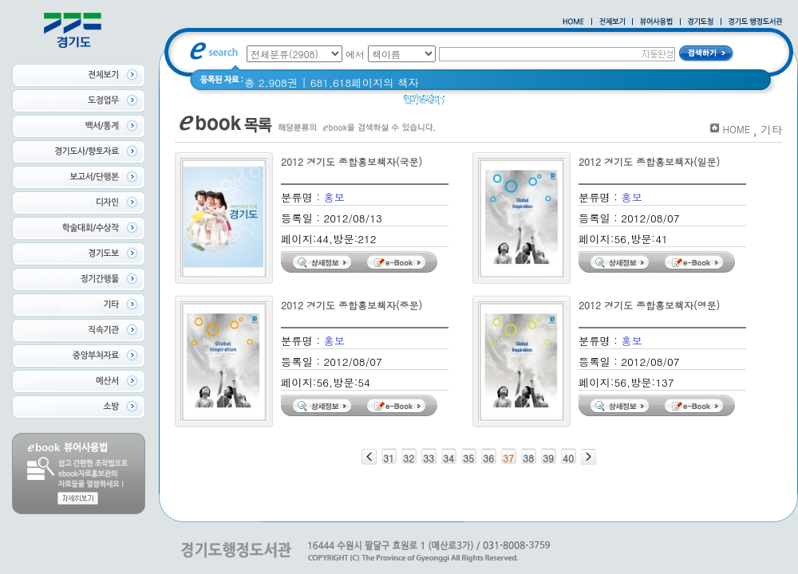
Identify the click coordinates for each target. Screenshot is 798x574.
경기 (587, 103)
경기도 (626, 103)
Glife (466, 103)
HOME (736, 129)
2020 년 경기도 (527, 103)
